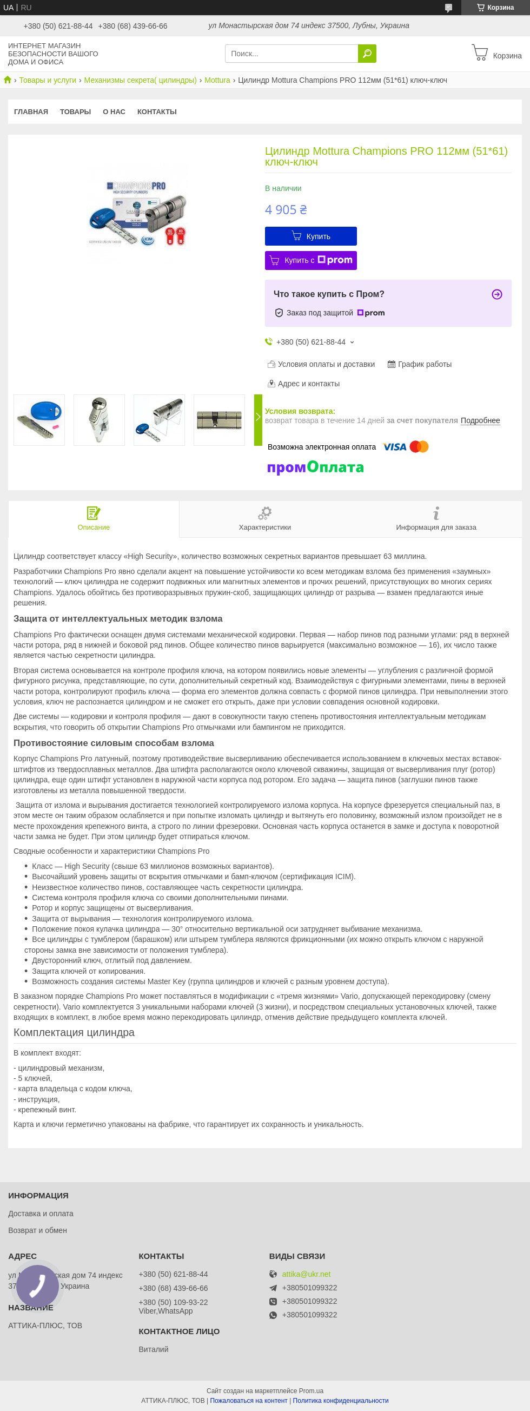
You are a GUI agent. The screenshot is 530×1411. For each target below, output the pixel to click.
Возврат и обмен (37, 1230)
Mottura (217, 80)
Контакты (157, 112)
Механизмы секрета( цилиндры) (140, 80)
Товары (75, 112)
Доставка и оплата (41, 1213)
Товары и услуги (47, 80)
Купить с (318, 260)
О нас (114, 112)
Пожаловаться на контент (248, 1401)
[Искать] (367, 53)
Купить (318, 236)
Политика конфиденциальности (341, 1401)
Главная (31, 112)
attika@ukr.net (306, 1274)
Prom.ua (311, 1391)
